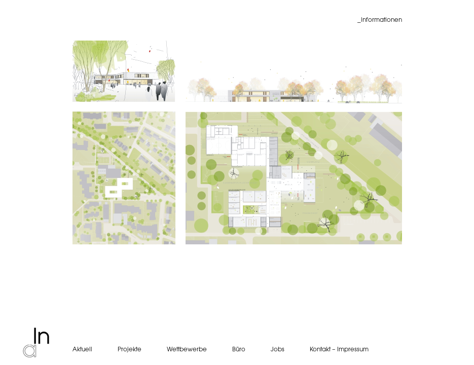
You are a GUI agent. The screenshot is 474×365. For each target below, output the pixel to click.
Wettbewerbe (187, 349)
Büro (238, 349)
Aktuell (82, 349)
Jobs (277, 349)
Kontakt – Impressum (339, 349)
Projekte (129, 349)
